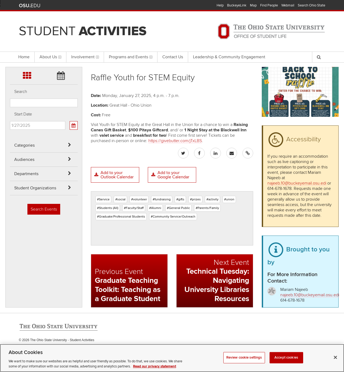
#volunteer (139, 199)
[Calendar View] (74, 125)
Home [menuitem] (24, 57)
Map (253, 5)
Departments (26, 173)
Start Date (23, 114)
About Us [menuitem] (50, 57)
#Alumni (155, 208)
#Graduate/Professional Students (121, 217)
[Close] (335, 365)
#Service (103, 199)
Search (20, 91)
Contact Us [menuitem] (172, 57)
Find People (269, 5)
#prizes (195, 199)
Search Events (44, 209)
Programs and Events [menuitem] (130, 57)
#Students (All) (107, 208)
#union (229, 199)
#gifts (180, 199)
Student (82, 31)
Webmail (287, 5)
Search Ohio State (311, 5)
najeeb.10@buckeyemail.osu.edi (296, 183)
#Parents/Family (207, 208)
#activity (212, 199)
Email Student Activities (69, 351)
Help (220, 5)
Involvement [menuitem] (85, 57)
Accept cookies (286, 365)
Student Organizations (35, 188)
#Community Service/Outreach (173, 217)
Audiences (24, 159)
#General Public (178, 208)
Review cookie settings (244, 365)
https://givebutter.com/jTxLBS (175, 140)
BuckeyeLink (236, 5)
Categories (24, 145)
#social (120, 199)
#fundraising (162, 199)
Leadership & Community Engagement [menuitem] (229, 57)
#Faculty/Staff (134, 208)
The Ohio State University (29, 5)
